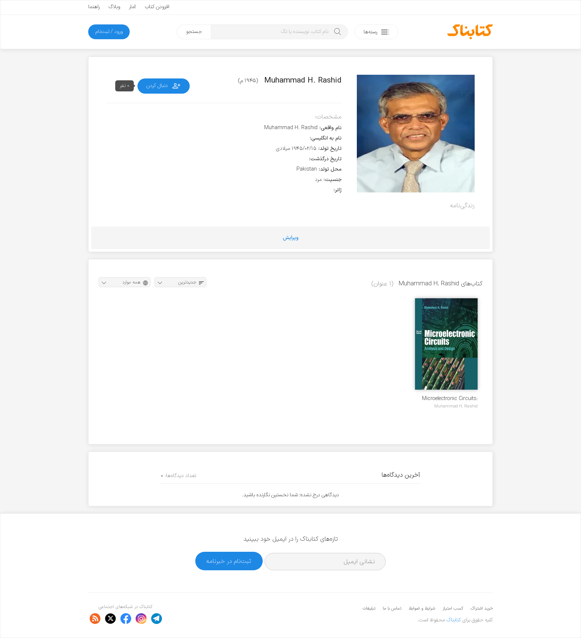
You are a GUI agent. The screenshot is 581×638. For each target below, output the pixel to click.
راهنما (94, 7)
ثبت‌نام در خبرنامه (228, 561)
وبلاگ (114, 7)
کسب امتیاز (452, 608)
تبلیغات (369, 608)
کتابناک (453, 620)
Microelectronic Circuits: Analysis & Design (450, 399)
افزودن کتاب (157, 7)
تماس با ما (392, 608)
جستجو (194, 32)
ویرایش (291, 238)
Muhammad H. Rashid (456, 406)
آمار (132, 7)
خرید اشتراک (482, 608)
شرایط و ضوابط (422, 608)
